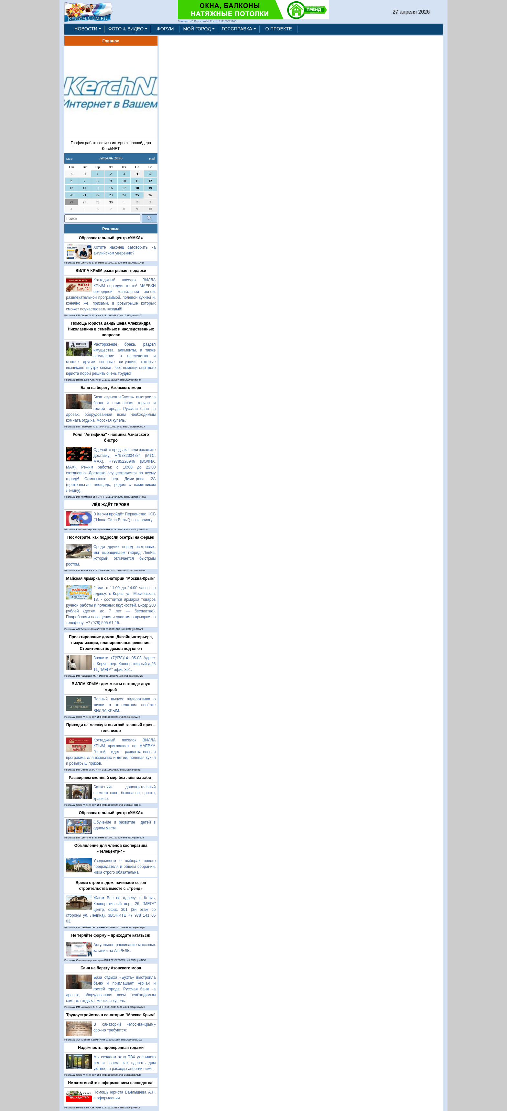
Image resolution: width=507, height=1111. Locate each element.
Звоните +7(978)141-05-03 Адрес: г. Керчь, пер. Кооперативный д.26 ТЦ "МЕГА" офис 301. (124, 664)
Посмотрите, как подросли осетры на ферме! (111, 537)
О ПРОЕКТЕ (278, 28)
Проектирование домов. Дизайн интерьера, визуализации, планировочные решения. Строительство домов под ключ (111, 643)
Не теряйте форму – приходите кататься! (110, 935)
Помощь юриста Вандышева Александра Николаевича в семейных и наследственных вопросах (111, 329)
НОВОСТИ (85, 28)
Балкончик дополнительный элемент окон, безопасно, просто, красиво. (124, 793)
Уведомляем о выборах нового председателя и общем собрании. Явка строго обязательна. (124, 866)
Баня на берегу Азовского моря (111, 387)
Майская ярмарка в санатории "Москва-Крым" (111, 578)
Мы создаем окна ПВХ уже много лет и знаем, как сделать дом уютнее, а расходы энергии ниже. (124, 1063)
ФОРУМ (165, 28)
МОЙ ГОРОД (197, 28)
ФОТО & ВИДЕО (126, 28)
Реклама (111, 228)
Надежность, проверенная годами (111, 1047)
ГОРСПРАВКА (237, 28)
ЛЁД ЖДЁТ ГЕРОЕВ (110, 504)
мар (69, 158)
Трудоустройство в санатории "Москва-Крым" (111, 1015)
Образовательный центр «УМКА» (111, 238)
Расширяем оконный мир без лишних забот (111, 777)
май (152, 158)
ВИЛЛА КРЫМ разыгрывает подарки (110, 270)
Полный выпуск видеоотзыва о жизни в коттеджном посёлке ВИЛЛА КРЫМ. (124, 705)
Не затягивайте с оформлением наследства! (111, 1083)
